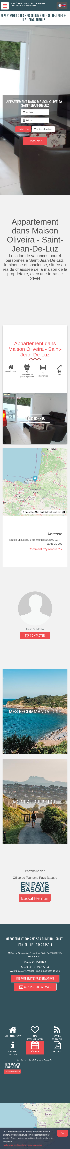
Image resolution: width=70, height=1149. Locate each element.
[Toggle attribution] (64, 512)
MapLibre (56, 512)
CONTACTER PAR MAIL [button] (35, 987)
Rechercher (23, 129)
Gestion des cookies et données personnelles (22, 1145)
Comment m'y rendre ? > (45, 549)
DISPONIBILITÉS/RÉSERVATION (35, 978)
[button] (43, 129)
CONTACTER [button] (35, 635)
